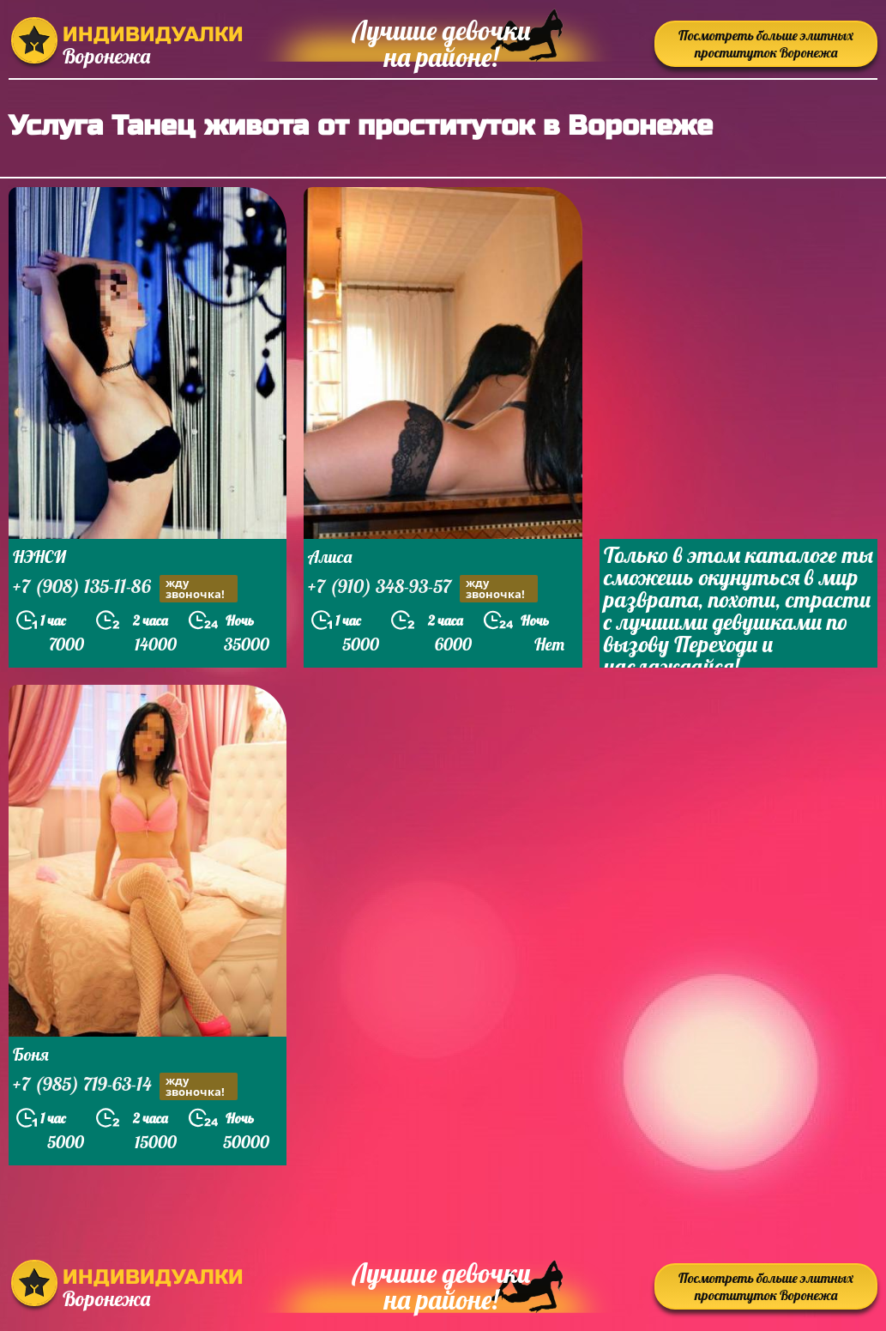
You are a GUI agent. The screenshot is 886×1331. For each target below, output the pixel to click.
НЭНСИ (39, 556)
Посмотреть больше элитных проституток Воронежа (765, 44)
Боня (31, 1054)
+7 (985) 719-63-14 (125, 1086)
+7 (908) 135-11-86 (125, 588)
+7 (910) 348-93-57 (423, 588)
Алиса (330, 556)
